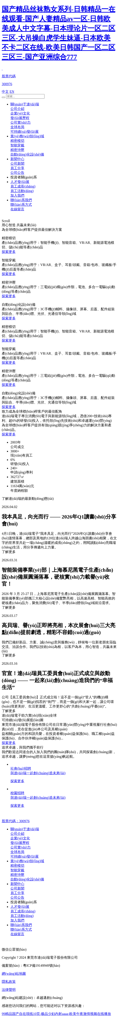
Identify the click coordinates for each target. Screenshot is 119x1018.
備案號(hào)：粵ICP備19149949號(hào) (31, 965)
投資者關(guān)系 (23, 177)
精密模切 (17, 141)
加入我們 (17, 195)
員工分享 (17, 168)
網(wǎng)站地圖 (14, 973)
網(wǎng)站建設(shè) (17, 998)
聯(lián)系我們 (21, 200)
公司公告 (17, 172)
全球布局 (17, 127)
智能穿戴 (17, 145)
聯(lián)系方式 (21, 204)
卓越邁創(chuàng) (49, 998)
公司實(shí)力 (20, 122)
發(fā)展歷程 (19, 118)
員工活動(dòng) (22, 191)
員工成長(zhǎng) (22, 186)
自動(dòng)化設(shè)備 (27, 154)
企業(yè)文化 (20, 113)
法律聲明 (9, 989)
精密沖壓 (17, 150)
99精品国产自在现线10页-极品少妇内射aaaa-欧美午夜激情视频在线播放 (56, 1014)
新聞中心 (17, 159)
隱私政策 (9, 981)
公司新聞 (17, 163)
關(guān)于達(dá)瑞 (24, 104)
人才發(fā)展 (19, 182)
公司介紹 (17, 109)
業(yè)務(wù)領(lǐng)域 (27, 136)
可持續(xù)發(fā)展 (24, 131)
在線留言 (17, 209)
